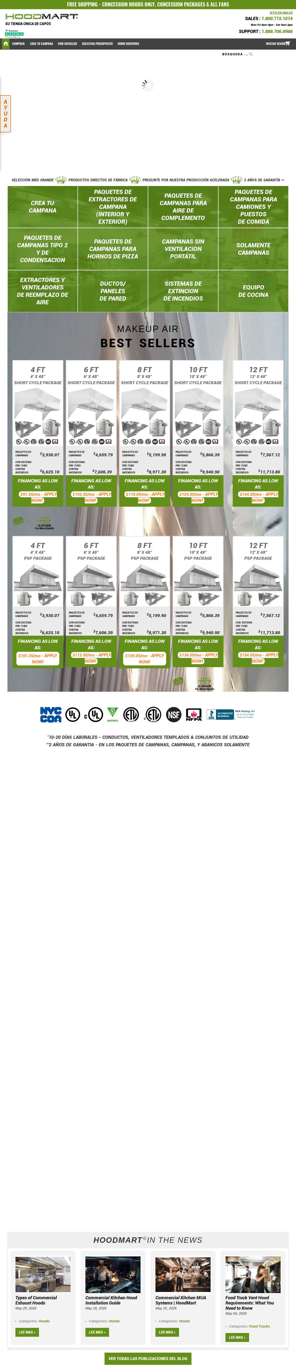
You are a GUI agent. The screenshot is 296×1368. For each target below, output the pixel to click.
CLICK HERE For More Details (44, 527)
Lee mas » (27, 1332)
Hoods (44, 1321)
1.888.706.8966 (277, 31)
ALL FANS (219, 4)
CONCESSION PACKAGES (181, 4)
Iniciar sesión (275, 44)
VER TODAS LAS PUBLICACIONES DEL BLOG (148, 1358)
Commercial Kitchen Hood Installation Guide (111, 1300)
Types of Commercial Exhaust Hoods (36, 1300)
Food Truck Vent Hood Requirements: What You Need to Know (249, 1303)
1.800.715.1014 (277, 18)
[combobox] (238, 54)
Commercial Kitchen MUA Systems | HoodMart (180, 1300)
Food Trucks (259, 1326)
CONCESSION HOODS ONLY (128, 4)
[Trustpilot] (14, 33)
